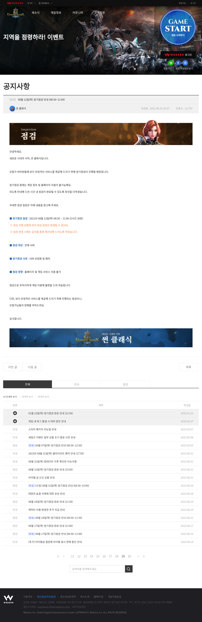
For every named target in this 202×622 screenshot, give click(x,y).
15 (97, 556)
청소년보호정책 (68, 596)
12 (78, 556)
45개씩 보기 (43, 396)
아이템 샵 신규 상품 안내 (41, 477)
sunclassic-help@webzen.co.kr (54, 606)
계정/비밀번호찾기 (184, 68)
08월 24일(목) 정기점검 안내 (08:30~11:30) (55, 518)
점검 (125, 384)
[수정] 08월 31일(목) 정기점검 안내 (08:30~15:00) (58, 485)
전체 (27, 384)
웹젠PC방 (98, 596)
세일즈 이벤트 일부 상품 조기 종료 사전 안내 (51, 437)
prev (129, 69)
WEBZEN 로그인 (178, 54)
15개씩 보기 (11, 396)
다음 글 (32, 367)
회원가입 (182, 3)
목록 (188, 367)
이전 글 (12, 367)
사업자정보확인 (78, 606)
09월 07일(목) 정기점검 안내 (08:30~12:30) (55, 445)
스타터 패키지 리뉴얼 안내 (42, 429)
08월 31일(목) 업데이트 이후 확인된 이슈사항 (52, 461)
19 (123, 556)
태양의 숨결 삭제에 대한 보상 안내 (46, 493)
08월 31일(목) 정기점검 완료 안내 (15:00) (50, 469)
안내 (76, 384)
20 (129, 556)
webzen (15, 3)
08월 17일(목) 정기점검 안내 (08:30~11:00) (55, 534)
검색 (129, 569)
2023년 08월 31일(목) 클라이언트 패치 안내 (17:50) (56, 453)
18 (116, 556)
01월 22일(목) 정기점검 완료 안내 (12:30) (50, 413)
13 (85, 556)
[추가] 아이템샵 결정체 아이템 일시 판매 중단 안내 (55, 542)
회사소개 (84, 596)
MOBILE (45, 3)
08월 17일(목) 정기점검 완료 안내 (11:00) (50, 526)
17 (110, 556)
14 (91, 556)
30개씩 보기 (27, 396)
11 (72, 556)
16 (104, 556)
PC (31, 3)
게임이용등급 (114, 596)
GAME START (178, 27)
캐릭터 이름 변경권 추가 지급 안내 (46, 510)
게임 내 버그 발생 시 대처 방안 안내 (47, 421)
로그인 (193, 3)
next (147, 69)
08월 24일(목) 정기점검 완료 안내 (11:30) (50, 501)
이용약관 (27, 596)
